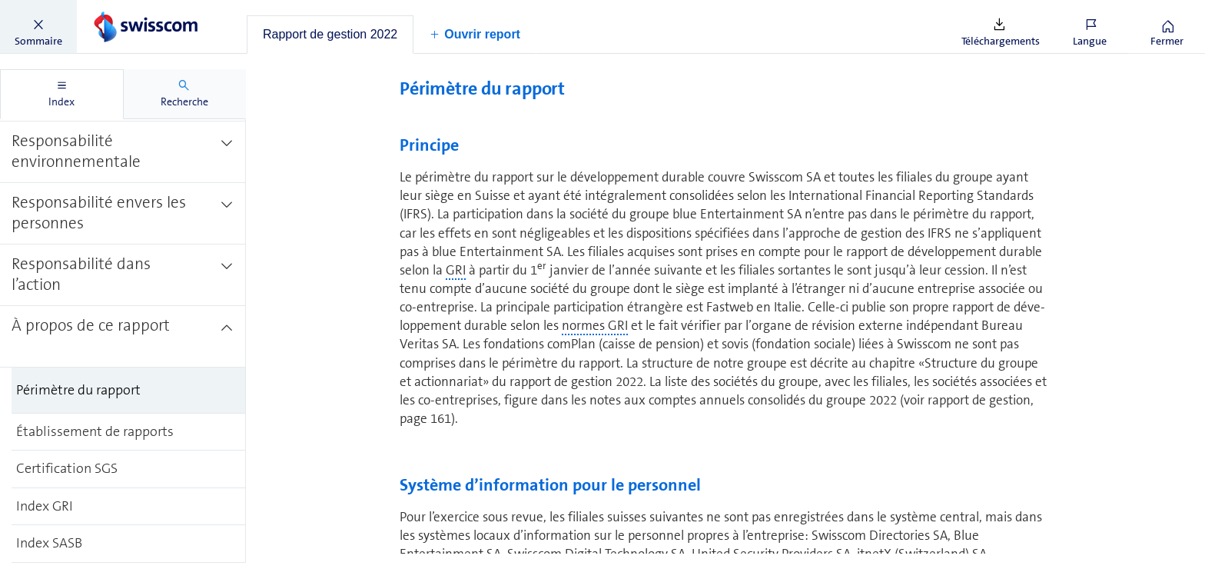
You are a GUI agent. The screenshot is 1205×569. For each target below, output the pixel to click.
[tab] (330, 34)
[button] (38, 27)
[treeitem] (123, 143)
